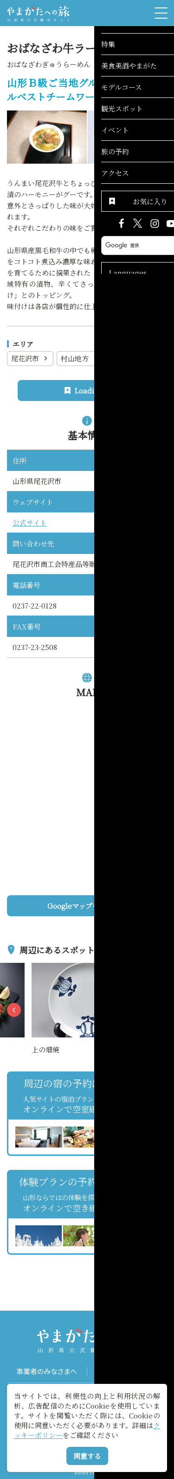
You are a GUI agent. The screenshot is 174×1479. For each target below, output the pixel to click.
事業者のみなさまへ (46, 1371)
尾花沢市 (30, 358)
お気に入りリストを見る (133, 1263)
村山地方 (80, 358)
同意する (87, 1456)
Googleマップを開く (104, 906)
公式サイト (30, 522)
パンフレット (127, 1371)
